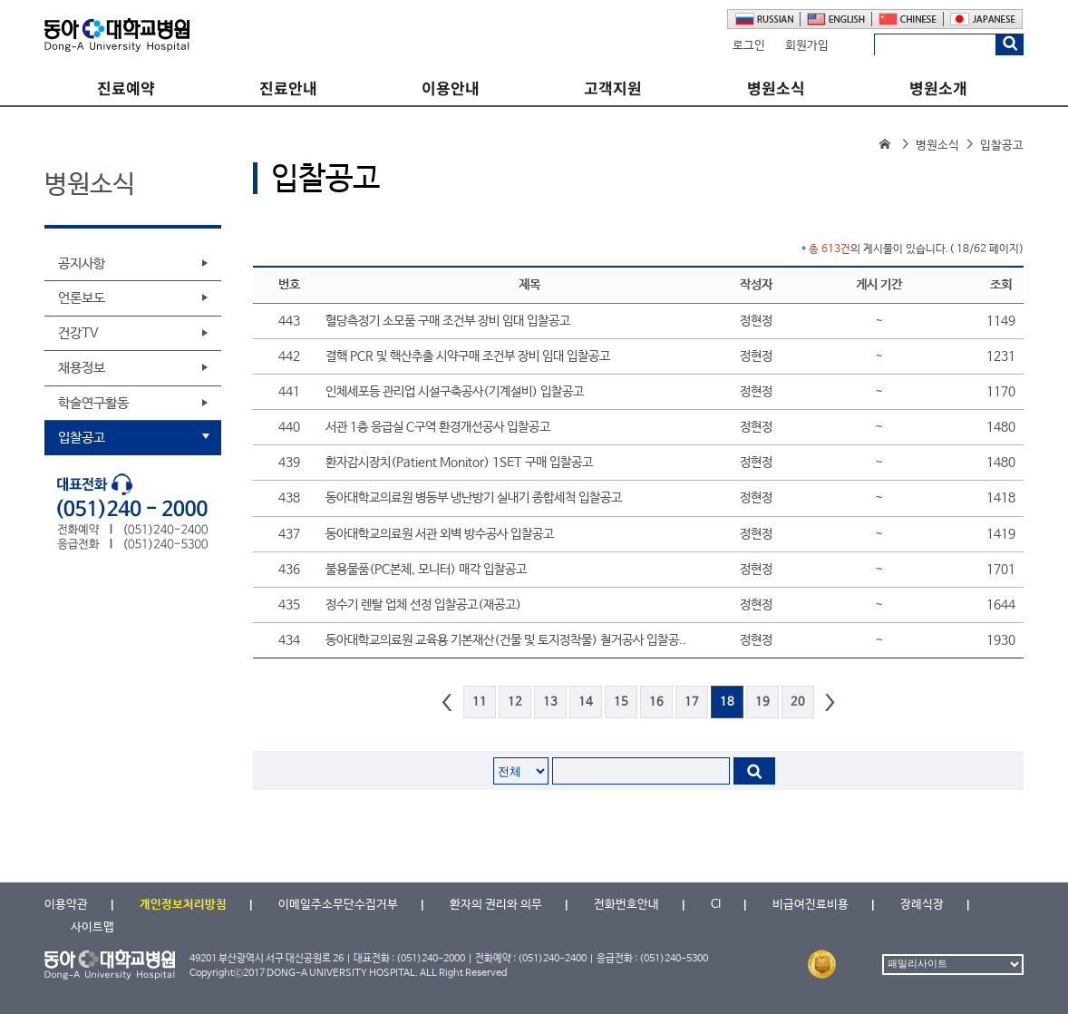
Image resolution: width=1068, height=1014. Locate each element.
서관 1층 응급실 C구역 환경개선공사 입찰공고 (437, 427)
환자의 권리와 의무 (496, 905)
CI (716, 905)
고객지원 (613, 88)
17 (691, 702)
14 (585, 702)
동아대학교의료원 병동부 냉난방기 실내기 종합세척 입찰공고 (473, 498)
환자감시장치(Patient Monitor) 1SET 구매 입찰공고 (459, 462)
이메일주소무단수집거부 (338, 905)
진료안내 (288, 88)
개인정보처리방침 (183, 905)
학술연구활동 (93, 403)
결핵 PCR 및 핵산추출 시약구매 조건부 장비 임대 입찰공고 (467, 356)
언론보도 (81, 298)
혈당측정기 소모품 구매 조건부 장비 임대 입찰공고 (447, 321)
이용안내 (451, 88)
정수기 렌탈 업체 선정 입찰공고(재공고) (423, 605)
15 (621, 702)
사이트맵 (92, 927)
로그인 (749, 46)
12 (515, 702)
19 (762, 702)
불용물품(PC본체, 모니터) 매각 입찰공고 (426, 569)
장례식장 (922, 905)
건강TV (78, 333)
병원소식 (776, 88)
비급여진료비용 (810, 905)
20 (798, 702)
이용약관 (66, 905)
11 (479, 702)
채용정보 (81, 367)
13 (550, 702)
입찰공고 (81, 437)
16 (656, 702)
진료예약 (126, 88)
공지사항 (81, 263)
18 (727, 702)
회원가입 (807, 46)
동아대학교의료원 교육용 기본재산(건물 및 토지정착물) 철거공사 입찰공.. (505, 640)
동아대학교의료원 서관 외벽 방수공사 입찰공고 (439, 534)
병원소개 (938, 88)
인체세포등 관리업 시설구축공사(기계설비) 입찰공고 (454, 392)
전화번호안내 (626, 905)
